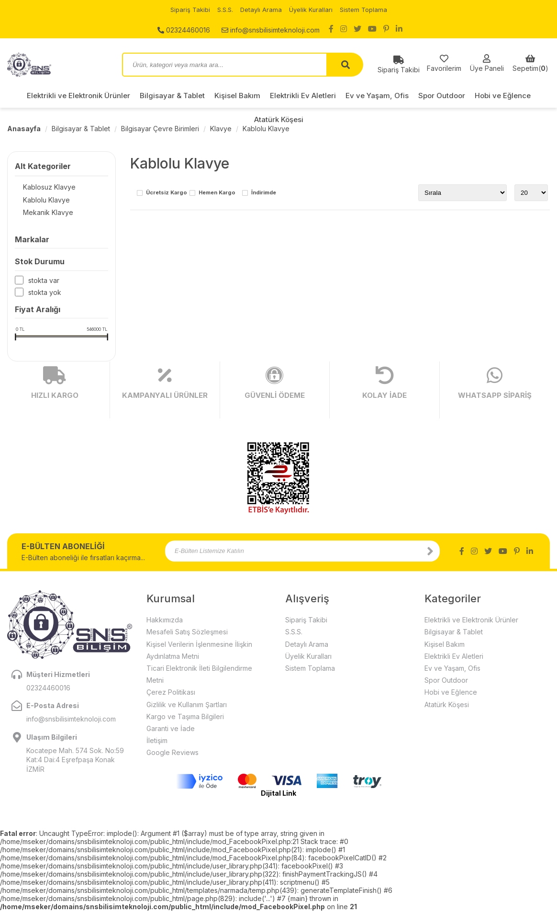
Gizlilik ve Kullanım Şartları (186, 706)
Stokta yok (44, 295)
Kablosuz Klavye (41, 187)
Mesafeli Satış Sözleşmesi (187, 634)
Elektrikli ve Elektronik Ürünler (78, 95)
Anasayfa (24, 128)
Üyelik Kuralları (312, 9)
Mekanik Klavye (40, 214)
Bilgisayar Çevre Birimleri (160, 128)
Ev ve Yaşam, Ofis (377, 95)
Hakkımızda (164, 622)
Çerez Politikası (170, 694)
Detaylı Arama (260, 9)
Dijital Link (278, 795)
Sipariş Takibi (186, 9)
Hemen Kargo (217, 193)
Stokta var (43, 283)
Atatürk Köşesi (278, 119)
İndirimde (263, 193)
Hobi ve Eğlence (503, 95)
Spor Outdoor (441, 95)
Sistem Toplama (367, 9)
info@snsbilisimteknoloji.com (271, 28)
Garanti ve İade (170, 731)
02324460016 (183, 28)
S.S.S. (223, 9)
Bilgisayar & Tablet (172, 95)
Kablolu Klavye (266, 128)
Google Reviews (172, 755)
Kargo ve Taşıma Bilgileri (185, 719)
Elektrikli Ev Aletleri (303, 95)
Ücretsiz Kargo (166, 193)
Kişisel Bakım (237, 95)
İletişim (156, 743)
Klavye (221, 128)
